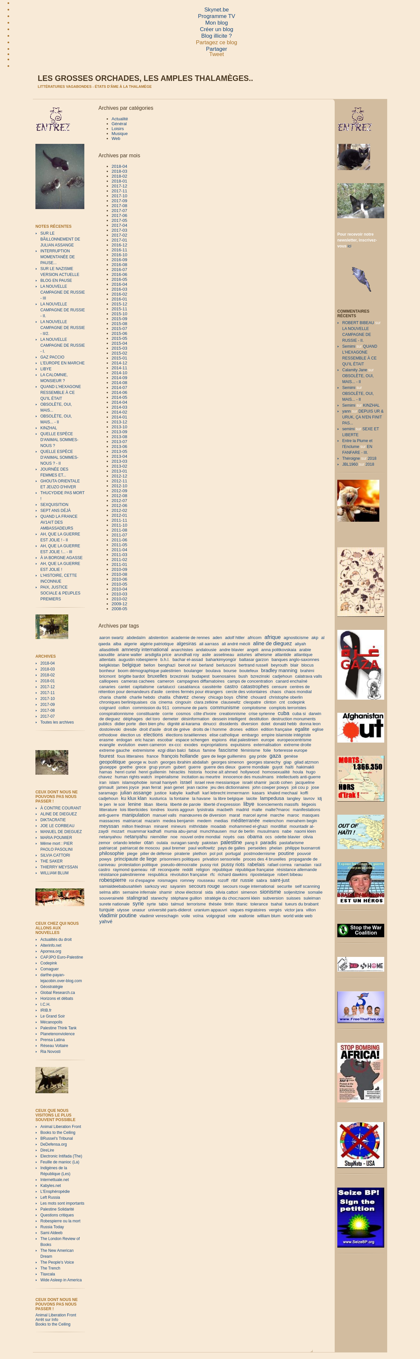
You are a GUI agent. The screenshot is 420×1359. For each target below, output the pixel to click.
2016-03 (119, 289)
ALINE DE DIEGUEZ (58, 814)
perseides (257, 847)
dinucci (209, 723)
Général (119, 123)
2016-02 (119, 294)
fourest (107, 756)
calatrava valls (308, 676)
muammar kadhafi (144, 831)
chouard (258, 697)
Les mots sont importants (62, 1203)
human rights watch (133, 776)
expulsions (240, 744)
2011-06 (119, 539)
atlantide (283, 654)
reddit (187, 869)
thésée (215, 904)
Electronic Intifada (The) (61, 1156)
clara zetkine (206, 702)
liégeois (309, 804)
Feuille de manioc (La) (59, 1162)
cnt (282, 702)
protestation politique (138, 864)
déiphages (133, 718)
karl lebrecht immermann (225, 792)
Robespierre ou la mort (60, 1221)
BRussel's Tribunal (56, 1138)
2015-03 (119, 348)
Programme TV (216, 16)
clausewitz (231, 702)
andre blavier (231, 649)
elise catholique (224, 734)
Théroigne (351, 458)
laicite (251, 798)
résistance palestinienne (122, 874)
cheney (198, 697)
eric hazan (145, 739)
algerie (130, 643)
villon (311, 909)
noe (174, 836)
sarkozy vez (156, 886)
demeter (170, 718)
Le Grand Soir (52, 1016)
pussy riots (232, 864)
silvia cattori (227, 892)
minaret (161, 826)
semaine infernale (140, 892)
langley (293, 798)
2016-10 (119, 254)
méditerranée (245, 820)
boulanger (193, 670)
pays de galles (231, 847)
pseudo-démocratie (179, 864)
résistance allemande (297, 869)
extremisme (144, 750)
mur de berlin (242, 831)
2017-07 (47, 716)
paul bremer (174, 847)
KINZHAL (48, 428)
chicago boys (220, 697)
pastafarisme (291, 842)
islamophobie (134, 782)
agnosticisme (296, 637)
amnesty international (145, 649)
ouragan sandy (185, 842)
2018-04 (47, 663)
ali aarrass (209, 643)
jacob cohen (280, 782)
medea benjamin (178, 820)
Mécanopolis (51, 1022)
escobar (165, 739)
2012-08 (119, 495)
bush (243, 676)
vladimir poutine (118, 915)
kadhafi (193, 792)
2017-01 (119, 240)
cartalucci (166, 686)
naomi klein (305, 831)
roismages (167, 880)
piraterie (182, 853)
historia (195, 771)
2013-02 (119, 466)
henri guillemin (152, 771)
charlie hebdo (142, 697)
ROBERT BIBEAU (358, 322)
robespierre (112, 880)
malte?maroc (277, 809)
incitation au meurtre (200, 776)
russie (246, 880)
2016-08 (119, 264)
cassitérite (212, 686)
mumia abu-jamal (180, 831)
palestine (231, 842)
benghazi (167, 665)
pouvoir (304, 853)
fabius (194, 750)
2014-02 (119, 412)
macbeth (225, 809)
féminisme (250, 750)
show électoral (188, 892)
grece (141, 767)
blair (294, 665)
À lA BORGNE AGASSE (61, 557)
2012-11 (119, 480)
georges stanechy (264, 762)
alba (117, 643)
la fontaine (179, 798)
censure (279, 686)
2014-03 (119, 407)
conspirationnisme (116, 713)
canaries (107, 686)
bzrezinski (260, 676)
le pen (105, 804)
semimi (348, 429)
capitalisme (143, 686)
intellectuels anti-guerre (299, 776)
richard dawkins (232, 874)
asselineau (224, 654)
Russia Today (52, 1227)
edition (251, 729)
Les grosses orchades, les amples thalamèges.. (145, 78)
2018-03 (47, 669)
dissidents (228, 723)
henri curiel (125, 771)
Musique (120, 133)
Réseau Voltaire (54, 1045)
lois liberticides (134, 809)
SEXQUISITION (54, 504)
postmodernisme (259, 853)
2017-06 (119, 215)
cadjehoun (282, 676)
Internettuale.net (54, 1179)
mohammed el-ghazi (248, 826)
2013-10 (119, 426)
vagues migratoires (248, 909)
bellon (149, 665)
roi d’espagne (142, 880)
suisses (293, 898)
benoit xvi (187, 665)
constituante (147, 713)
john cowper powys (270, 787)
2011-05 (119, 544)
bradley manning (279, 670)
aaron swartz (111, 637)
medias (221, 820)
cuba (283, 713)
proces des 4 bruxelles (264, 859)
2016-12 (119, 245)
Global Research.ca (57, 992)
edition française (276, 729)
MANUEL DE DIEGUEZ (61, 831)
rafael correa (280, 864)
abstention (158, 637)
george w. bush (143, 762)
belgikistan (109, 665)
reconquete (168, 869)
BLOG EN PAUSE (56, 280)
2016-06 (119, 274)
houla (298, 771)
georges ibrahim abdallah (184, 762)
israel (186, 782)
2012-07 (119, 500)
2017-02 (119, 235)
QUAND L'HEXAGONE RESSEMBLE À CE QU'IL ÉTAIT (60, 392)
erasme (106, 739)
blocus (307, 665)
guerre (194, 767)
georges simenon (227, 762)
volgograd (215, 915)
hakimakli (305, 767)
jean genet (174, 787)
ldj (320, 798)
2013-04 (119, 456)
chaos (275, 691)
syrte (151, 904)
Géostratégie (51, 986)
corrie (167, 713)
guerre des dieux (220, 767)
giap (288, 762)
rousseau (206, 880)
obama (254, 836)
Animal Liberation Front (60, 1126)
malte (257, 809)
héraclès (177, 771)
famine (209, 750)
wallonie (246, 915)
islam (114, 782)
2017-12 (47, 687)
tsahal (276, 904)
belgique (131, 665)
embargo (250, 734)
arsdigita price (158, 654)
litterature (108, 809)
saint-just (279, 880)
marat (234, 815)
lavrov (309, 798)
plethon (200, 853)
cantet (124, 686)
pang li (251, 842)
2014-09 (119, 377)
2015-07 (119, 328)
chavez (181, 697)
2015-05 (119, 338)
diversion (249, 723)
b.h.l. (165, 659)
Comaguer (49, 969)
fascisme (228, 750)
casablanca (189, 686)
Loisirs (118, 128)
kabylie (176, 792)
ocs (268, 836)
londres (158, 809)
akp (314, 637)
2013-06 (119, 446)
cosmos (183, 713)
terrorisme (196, 904)
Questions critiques (57, 1215)
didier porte (125, 723)
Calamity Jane (354, 370)
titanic (241, 904)
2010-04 (119, 589)
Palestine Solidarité (57, 1209)
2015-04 (119, 343)
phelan (275, 847)
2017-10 (47, 698)
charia (105, 697)
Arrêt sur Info (46, 1319)
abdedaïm (136, 637)
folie (267, 750)
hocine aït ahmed (221, 771)
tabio (163, 904)
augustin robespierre (138, 659)
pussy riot (209, 864)
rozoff (223, 880)
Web (116, 138)
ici (349, 246)
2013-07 (119, 441)
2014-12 (119, 362)
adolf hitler (235, 637)
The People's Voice (57, 1262)
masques (311, 815)
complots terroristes (287, 707)
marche (277, 815)
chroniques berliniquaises (123, 702)
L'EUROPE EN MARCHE (62, 363)
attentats (107, 659)
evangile (107, 744)
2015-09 (119, 318)
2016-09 (119, 259)
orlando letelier (127, 842)
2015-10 (119, 313)
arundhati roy (186, 654)
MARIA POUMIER (56, 837)
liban (148, 804)
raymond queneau (130, 869)
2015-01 (119, 358)
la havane (201, 798)
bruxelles (157, 676)
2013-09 (119, 431)
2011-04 (119, 549)
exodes (191, 744)
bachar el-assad (188, 659)
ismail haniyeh (163, 782)
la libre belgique (228, 798)
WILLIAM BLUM (54, 873)
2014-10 (119, 372)
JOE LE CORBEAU (57, 826)
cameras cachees (138, 681)
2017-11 (47, 692)
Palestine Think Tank (58, 1028)
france (152, 756)
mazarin (152, 820)
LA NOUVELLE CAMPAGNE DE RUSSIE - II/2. (62, 328)
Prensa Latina (52, 1040)
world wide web (297, 915)
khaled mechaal (283, 792)
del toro (153, 718)
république (223, 869)
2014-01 (119, 417)
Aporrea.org (50, 951)
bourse (230, 670)
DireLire (47, 1150)
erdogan (124, 739)
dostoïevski (110, 729)
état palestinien (244, 739)
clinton (270, 702)
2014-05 (119, 397)
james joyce (127, 787)
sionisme (270, 892)
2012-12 (119, 476)
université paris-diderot (169, 909)
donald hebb (285, 723)
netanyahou (110, 836)
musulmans (268, 831)
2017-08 (47, 710)
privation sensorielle (222, 859)
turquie (107, 909)
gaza (275, 756)
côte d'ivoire (205, 713)
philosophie (111, 853)
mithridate (198, 826)
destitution (258, 718)
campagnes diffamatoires (200, 681)
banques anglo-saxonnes (295, 659)
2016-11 (119, 249)
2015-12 (119, 303)
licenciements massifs (278, 804)
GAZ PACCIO (52, 357)
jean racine (197, 787)
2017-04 (119, 225)
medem (204, 820)
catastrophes (255, 686)
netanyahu (135, 836)
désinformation (195, 718)
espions (219, 739)
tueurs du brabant (302, 904)
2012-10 (119, 485)
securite (284, 886)
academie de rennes (190, 637)
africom (254, 637)
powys (105, 859)
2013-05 (119, 451)
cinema (166, 702)
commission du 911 (151, 707)
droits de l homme (210, 729)
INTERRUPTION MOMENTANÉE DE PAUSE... (57, 257)
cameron (166, 681)
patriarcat (108, 847)
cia (153, 702)
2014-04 (119, 402)
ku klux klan (134, 798)
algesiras (186, 643)
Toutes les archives (57, 722)
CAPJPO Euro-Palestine (61, 957)
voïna (198, 915)
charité (120, 697)
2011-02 (119, 559)
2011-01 (119, 564)
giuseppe (108, 767)
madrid (242, 809)
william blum (269, 915)
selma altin (109, 892)
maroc (293, 815)
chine (242, 697)
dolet (265, 723)
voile (185, 915)
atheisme (263, 654)
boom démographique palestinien (149, 670)
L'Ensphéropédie (55, 1191)
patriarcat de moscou (140, 847)
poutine (286, 853)
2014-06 (119, 392)
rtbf (234, 880)
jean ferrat (151, 787)
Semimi (348, 346)
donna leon (310, 723)
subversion (273, 898)
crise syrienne (262, 713)
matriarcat (132, 820)
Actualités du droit (56, 939)
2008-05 (119, 608)
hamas (105, 771)
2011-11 (119, 520)
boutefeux (249, 670)
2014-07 (119, 387)
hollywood (250, 771)
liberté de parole (185, 804)
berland (206, 665)
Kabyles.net (50, 1185)
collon (124, 707)
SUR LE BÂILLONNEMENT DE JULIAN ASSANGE (60, 239)
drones (236, 729)
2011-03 (119, 554)
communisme (225, 707)
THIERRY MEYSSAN (59, 867)
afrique (272, 637)
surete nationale (114, 904)
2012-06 (119, 505)
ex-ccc (175, 744)
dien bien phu (151, 723)
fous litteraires (130, 756)
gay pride (257, 756)
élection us (130, 734)
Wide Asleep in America (61, 1280)
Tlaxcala (47, 1274)
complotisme (254, 707)
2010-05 (119, 584)
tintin (228, 904)
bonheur (107, 670)
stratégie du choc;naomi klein (232, 898)
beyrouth (279, 665)
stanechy (159, 898)
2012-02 (119, 510)
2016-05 (119, 279)
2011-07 (119, 535)
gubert (180, 767)
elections (153, 734)
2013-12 (119, 421)
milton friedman (136, 826)
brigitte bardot (131, 676)
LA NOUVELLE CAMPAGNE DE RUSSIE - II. (62, 310)
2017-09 (47, 704)
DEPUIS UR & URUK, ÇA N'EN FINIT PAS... (363, 417)
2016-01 (119, 299)
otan (149, 842)
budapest (201, 676)
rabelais (255, 864)
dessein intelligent (229, 718)
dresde (129, 729)
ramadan (302, 864)
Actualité (120, 118)
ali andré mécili (236, 643)
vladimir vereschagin (158, 915)
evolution (126, 744)
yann (346, 411)
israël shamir (254, 782)
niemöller (159, 836)
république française (254, 869)
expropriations (214, 744)
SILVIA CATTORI (55, 855)
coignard (107, 707)
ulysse (123, 909)
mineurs (178, 826)
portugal (233, 853)
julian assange (136, 792)
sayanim (178, 886)
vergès (275, 909)
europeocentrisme (294, 739)
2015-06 (119, 333)
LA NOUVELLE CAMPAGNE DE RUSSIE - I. (62, 345)
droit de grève (177, 729)
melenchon (273, 820)
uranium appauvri (210, 909)
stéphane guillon (186, 898)
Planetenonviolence (57, 1034)
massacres (109, 820)
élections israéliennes (186, 734)
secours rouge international (248, 886)
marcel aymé (255, 815)
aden (217, 637)
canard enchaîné (291, 681)
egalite (302, 729)
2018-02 (47, 675)
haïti (289, 767)
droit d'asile (150, 729)
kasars (258, 792)
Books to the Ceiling (57, 1132)
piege (132, 853)
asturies (244, 654)
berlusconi (226, 665)
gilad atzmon (306, 762)
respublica (157, 874)
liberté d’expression (222, 804)
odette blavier (287, 836)
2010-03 (119, 594)
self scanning (307, 886)
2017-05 (119, 220)
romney (187, 880)
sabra (261, 880)
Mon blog (216, 23)
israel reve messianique (217, 782)
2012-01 (119, 515)
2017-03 (119, 230)
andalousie (206, 649)
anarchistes (182, 649)
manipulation (136, 815)
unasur (138, 909)
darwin (315, 713)
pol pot (216, 853)
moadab (218, 826)
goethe (126, 767)
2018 (372, 458)
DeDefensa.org (53, 1144)
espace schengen (192, 739)
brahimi (307, 670)
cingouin (183, 702)
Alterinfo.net (50, 945)
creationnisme (232, 713)
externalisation (267, 744)
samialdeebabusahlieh (120, 886)
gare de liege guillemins (223, 756)
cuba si (299, 713)
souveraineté (111, 898)
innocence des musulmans (248, 776)
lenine (134, 804)
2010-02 (119, 598)
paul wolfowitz (201, 847)
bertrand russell (253, 665)
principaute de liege (135, 859)
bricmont (107, 676)
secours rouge (204, 886)
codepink (296, 702)
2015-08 (119, 323)
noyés (229, 836)
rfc (212, 874)
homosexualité (276, 771)
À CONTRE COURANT (60, 808)
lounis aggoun (180, 809)
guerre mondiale (253, 767)
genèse (291, 756)
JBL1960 (350, 464)
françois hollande (180, 756)
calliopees (108, 681)
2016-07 (119, 269)
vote (232, 915)
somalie (315, 892)
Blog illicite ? (216, 36)
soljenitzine (294, 892)
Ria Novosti (50, 1051)
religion (203, 869)
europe (267, 739)
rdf (152, 869)
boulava (213, 670)
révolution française (188, 874)
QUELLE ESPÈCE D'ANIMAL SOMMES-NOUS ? (59, 440)
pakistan (210, 842)
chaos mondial (298, 691)
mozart (117, 831)
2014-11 (119, 367)
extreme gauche (114, 750)
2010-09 (119, 569)
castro (231, 686)
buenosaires (224, 676)
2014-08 (119, 382)
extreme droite (297, 744)
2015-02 (119, 353)
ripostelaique (262, 874)
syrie (138, 903)
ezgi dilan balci (172, 750)
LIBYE (46, 369)
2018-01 (47, 681)
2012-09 (119, 490)
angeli (252, 649)
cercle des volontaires (246, 691)
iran (103, 782)
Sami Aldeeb (51, 1233)
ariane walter (129, 654)
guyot (277, 767)
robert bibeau (290, 874)
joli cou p (300, 787)
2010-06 (119, 579)
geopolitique (112, 762)
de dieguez (109, 718)
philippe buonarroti (302, 847)
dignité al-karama (183, 723)
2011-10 (119, 525)
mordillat (278, 826)
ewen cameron (152, 744)
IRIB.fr (46, 1010)
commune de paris (189, 707)
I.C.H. (45, 1004)
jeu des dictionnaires (230, 787)
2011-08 (119, 530)
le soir (119, 804)
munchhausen (213, 831)
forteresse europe (290, 750)
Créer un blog (216, 29)
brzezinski (179, 676)
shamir (165, 892)
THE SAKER (51, 861)
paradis (269, 842)
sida (209, 892)
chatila (164, 697)
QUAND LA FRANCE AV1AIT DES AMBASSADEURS (58, 522)
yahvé (106, 921)
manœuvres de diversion (202, 815)
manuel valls (164, 815)
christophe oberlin (286, 697)
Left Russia (50, 1197)
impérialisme (167, 776)
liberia (161, 804)
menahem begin (301, 820)
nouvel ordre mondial (200, 836)
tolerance (259, 904)
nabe (287, 831)
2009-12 (119, 603)
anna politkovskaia (278, 649)
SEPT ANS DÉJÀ (55, 510)
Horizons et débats (56, 998)
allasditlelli (109, 649)
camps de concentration (250, 681)
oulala (162, 842)
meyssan (109, 826)
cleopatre (252, 702)
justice (161, 792)
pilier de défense (156, 853)
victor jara (293, 909)
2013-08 (119, 436)
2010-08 (119, 574)
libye (248, 804)
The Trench (50, 1268)
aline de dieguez (272, 643)
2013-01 (119, 471)
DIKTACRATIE (53, 820)
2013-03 (119, 461)
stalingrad (137, 898)
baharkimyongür (221, 659)
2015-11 (119, 308)
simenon (249, 892)
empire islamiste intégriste (286, 734)
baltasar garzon (254, 659)
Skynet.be (216, 10)
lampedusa (272, 798)
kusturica (158, 798)
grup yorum (160, 767)
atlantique (303, 654)
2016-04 (119, 284)
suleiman (312, 898)
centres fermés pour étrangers (194, 691)
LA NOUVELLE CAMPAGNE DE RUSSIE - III (62, 292)
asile (206, 654)
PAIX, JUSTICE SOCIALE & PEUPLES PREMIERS (60, 593)
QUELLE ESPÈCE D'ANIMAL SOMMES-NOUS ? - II (59, 457)
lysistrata (205, 809)
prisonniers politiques (180, 859)
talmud (177, 904)
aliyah (300, 643)
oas (241, 836)
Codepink (48, 963)
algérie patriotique (157, 643)
